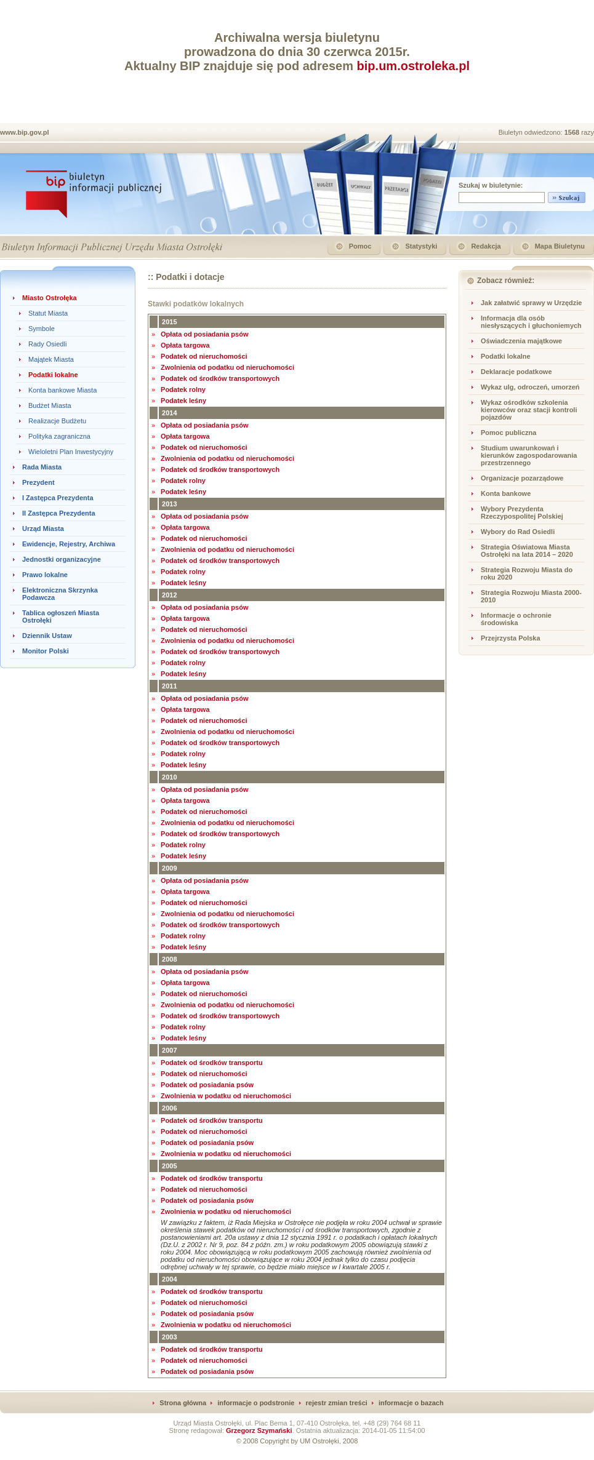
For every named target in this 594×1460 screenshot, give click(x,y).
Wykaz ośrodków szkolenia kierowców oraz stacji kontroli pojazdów (529, 410)
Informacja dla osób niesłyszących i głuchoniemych (531, 321)
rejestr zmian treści (336, 1402)
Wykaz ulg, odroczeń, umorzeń (530, 387)
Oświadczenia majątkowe (521, 341)
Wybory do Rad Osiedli (518, 531)
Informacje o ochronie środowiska (516, 619)
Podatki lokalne (53, 374)
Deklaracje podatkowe (516, 371)
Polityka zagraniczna (59, 436)
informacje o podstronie (255, 1402)
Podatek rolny (183, 389)
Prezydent (38, 482)
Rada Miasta (42, 467)
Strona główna (182, 1402)
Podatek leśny (183, 400)
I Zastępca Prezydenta (58, 497)
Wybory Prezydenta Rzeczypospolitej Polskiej (522, 512)
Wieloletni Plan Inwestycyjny (70, 451)
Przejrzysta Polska (510, 638)
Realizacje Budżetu (57, 421)
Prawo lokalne (45, 574)
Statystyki (421, 246)
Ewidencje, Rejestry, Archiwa (68, 544)
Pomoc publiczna (508, 432)
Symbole (41, 328)
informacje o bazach (411, 1402)
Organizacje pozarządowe (522, 478)
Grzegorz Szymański (259, 1430)
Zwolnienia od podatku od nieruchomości (227, 367)
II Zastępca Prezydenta (58, 513)
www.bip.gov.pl (24, 132)
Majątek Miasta (51, 359)
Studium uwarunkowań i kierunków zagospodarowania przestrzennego (529, 455)
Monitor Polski (45, 651)
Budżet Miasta (49, 405)
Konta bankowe (506, 493)
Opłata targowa (185, 345)
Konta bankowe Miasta (62, 390)
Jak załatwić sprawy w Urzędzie (531, 302)
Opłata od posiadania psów (204, 334)
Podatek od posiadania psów (207, 1084)
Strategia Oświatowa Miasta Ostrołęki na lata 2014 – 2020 (527, 550)
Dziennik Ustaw (47, 635)
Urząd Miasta (43, 528)
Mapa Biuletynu (560, 246)
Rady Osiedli (47, 344)
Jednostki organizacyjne (61, 559)
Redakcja (485, 246)
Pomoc (360, 246)
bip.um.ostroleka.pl (413, 66)
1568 (573, 132)
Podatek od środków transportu (212, 1062)
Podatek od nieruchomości (204, 356)
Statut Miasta (48, 313)
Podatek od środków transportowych (220, 378)
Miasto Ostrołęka (49, 297)
